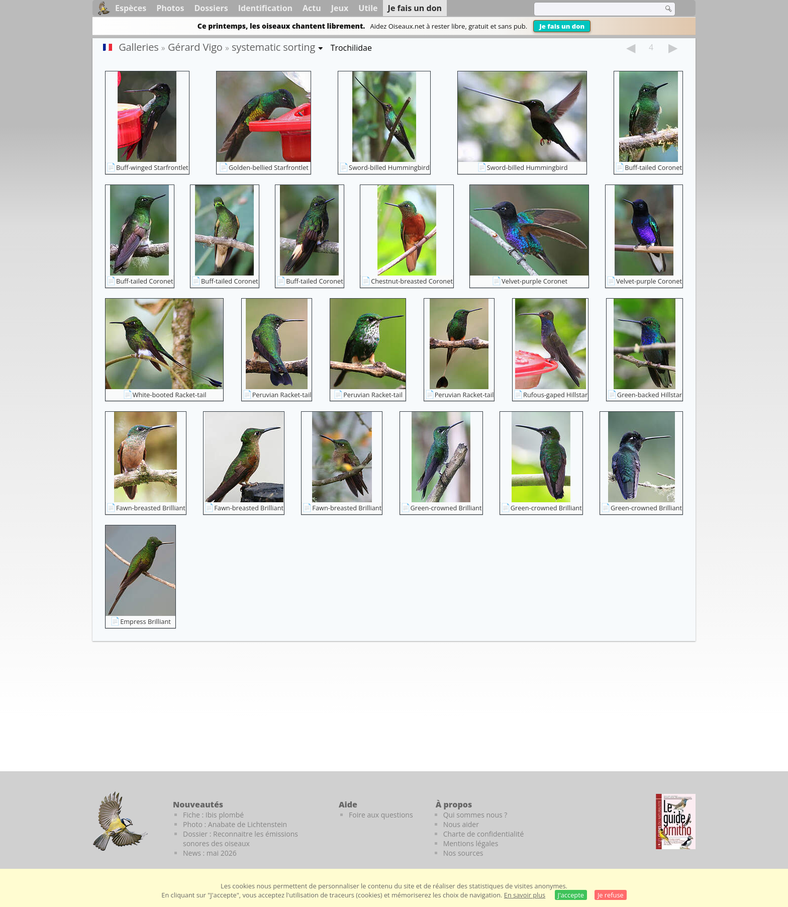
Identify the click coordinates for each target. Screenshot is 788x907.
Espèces (130, 8)
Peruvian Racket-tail (282, 394)
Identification (265, 8)
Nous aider (461, 824)
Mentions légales (471, 843)
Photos (170, 8)
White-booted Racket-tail (170, 394)
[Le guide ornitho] (676, 821)
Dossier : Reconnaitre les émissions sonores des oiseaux (240, 838)
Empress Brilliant (145, 621)
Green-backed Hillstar (649, 394)
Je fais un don (561, 26)
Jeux (340, 8)
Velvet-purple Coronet (534, 281)
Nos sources (463, 853)
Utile (367, 8)
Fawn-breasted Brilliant (150, 507)
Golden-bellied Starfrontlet (269, 167)
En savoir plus (524, 894)
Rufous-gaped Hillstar (555, 394)
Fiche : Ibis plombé (213, 815)
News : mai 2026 (210, 853)
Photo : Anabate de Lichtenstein (235, 824)
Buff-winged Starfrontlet (152, 167)
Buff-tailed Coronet (653, 167)
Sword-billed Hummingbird (389, 167)
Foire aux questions (381, 815)
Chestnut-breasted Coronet (412, 281)
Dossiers (211, 8)
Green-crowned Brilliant (446, 507)
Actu (312, 8)
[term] (592, 9)
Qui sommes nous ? (475, 815)
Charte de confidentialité (483, 834)
